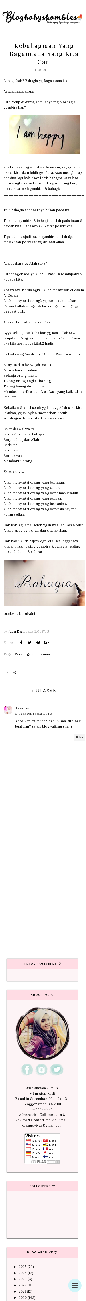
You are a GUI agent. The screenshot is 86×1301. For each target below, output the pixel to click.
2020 (23, 1297)
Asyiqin (22, 708)
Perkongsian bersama (33, 654)
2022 (22, 1285)
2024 (23, 1273)
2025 (22, 1267)
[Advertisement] (41, 899)
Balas (79, 737)
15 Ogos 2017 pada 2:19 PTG (33, 713)
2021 (22, 1291)
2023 (23, 1279)
